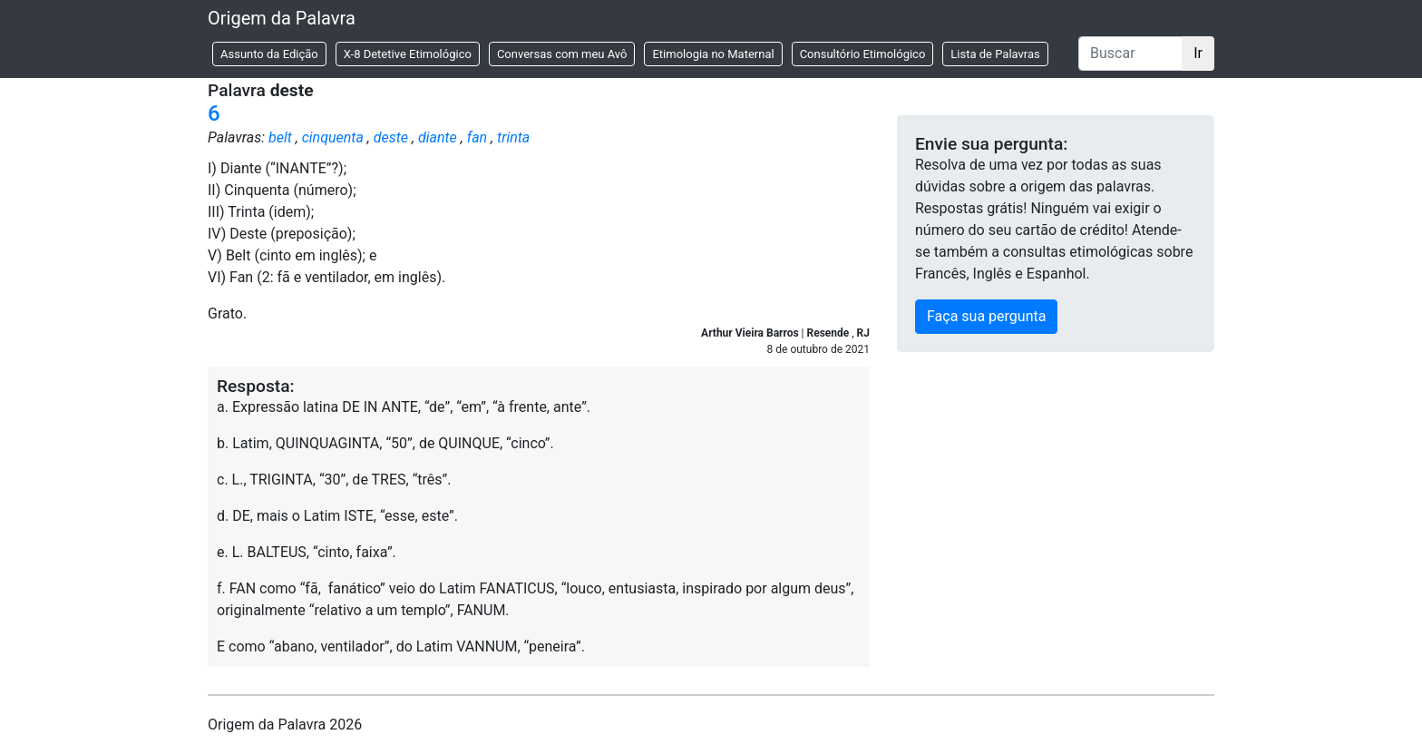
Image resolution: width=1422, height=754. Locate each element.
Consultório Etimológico (863, 54)
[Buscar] (1130, 53)
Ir (1198, 53)
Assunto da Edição (269, 54)
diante (437, 137)
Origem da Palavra (282, 18)
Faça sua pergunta (986, 316)
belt (280, 137)
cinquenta (333, 137)
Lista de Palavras (994, 54)
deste (391, 137)
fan (477, 137)
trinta (513, 137)
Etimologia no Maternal (713, 54)
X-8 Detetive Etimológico (408, 54)
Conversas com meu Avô (562, 54)
